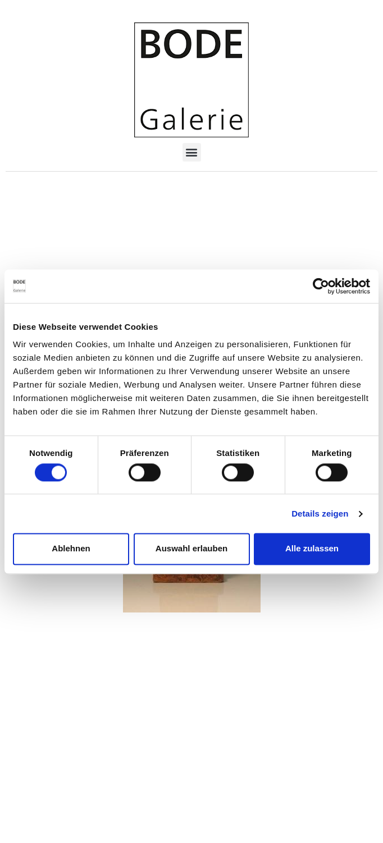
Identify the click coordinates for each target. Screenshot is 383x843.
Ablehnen (71, 549)
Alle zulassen (312, 549)
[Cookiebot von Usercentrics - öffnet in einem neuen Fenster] (321, 286)
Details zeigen (319, 513)
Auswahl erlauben (191, 549)
